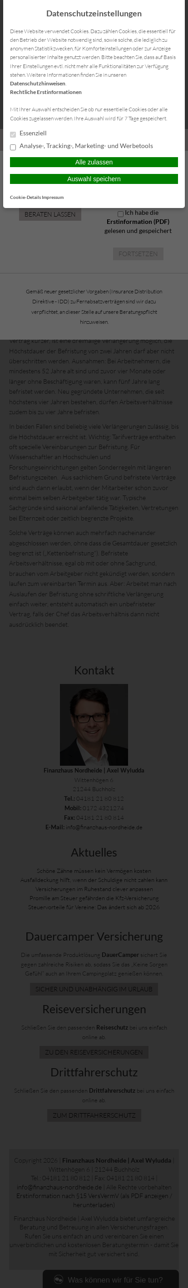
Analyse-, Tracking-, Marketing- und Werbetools (81, 146)
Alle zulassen (94, 162)
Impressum (53, 197)
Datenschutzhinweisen (37, 83)
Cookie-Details (25, 197)
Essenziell (28, 133)
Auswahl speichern (94, 179)
